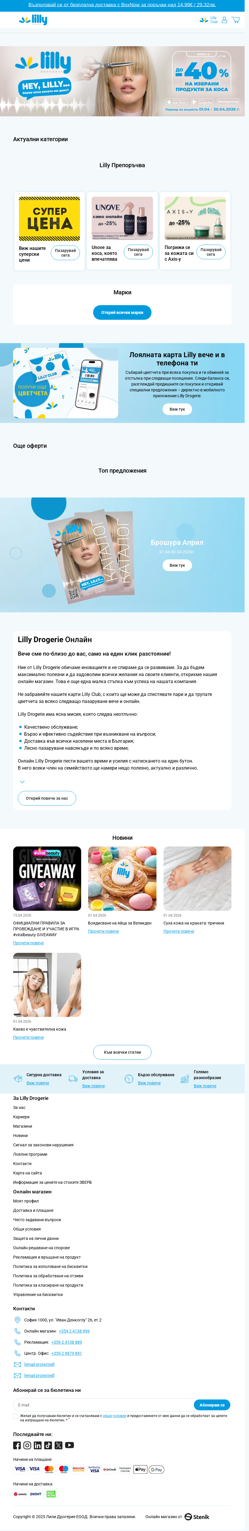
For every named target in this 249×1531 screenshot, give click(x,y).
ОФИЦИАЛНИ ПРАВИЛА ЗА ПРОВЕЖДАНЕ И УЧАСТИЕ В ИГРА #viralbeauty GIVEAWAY (46, 929)
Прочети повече (28, 943)
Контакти (22, 1163)
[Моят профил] (224, 19)
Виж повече (38, 1083)
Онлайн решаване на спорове (41, 1247)
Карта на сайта (27, 1173)
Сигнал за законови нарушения (43, 1145)
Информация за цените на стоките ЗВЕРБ (52, 1182)
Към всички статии (122, 1052)
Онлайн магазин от (177, 1516)
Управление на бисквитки (38, 1294)
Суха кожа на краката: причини (193, 923)
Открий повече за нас (47, 798)
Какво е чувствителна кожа (39, 1029)
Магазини (22, 1126)
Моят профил (26, 1201)
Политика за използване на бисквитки (50, 1266)
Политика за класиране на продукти (48, 1285)
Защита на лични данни (36, 1238)
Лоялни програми (30, 1154)
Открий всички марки (122, 312)
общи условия (114, 1416)
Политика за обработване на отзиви (48, 1275)
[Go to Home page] (33, 20)
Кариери (21, 1116)
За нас (19, 1107)
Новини (122, 837)
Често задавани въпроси (37, 1219)
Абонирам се (212, 1405)
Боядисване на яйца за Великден (120, 923)
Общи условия (27, 1229)
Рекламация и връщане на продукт (47, 1257)
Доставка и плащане (33, 1210)
